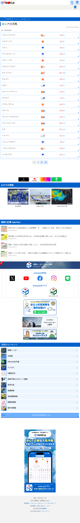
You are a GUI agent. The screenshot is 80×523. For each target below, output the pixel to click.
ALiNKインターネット (42, 511)
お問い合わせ (41, 506)
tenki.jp (8, 2)
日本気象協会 (43, 508)
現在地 (75, 8)
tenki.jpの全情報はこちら (41, 415)
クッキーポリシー (50, 503)
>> (46, 162)
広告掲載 (32, 506)
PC (45, 498)
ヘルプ (48, 506)
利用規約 (26, 503)
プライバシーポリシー (37, 503)
